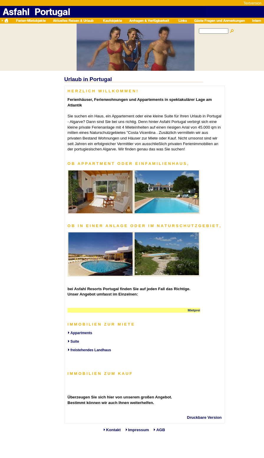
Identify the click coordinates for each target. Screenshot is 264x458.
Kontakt (113, 430)
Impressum (138, 430)
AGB (160, 430)
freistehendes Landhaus (90, 350)
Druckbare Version (204, 417)
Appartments (81, 333)
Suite (74, 341)
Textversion (252, 3)
